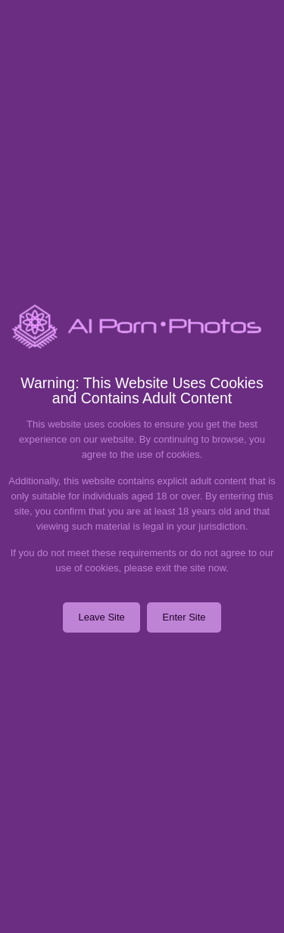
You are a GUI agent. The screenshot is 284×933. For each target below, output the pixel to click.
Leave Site (101, 617)
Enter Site (183, 617)
